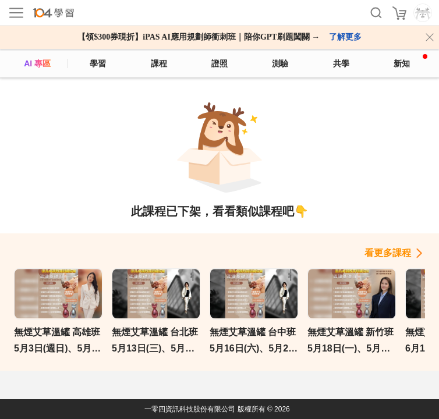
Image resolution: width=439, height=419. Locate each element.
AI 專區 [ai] (37, 63)
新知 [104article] (410, 61)
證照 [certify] (219, 63)
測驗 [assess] (280, 63)
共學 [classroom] (341, 63)
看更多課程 (387, 253)
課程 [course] (159, 63)
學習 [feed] (98, 63)
